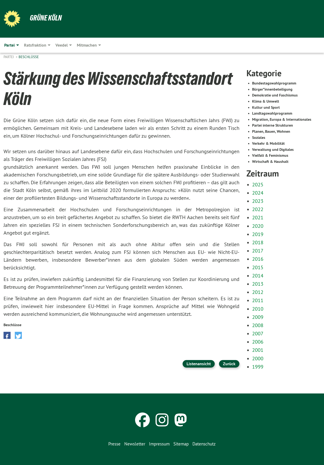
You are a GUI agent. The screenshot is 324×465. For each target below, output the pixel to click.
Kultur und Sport (266, 107)
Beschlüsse (29, 57)
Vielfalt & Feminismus (270, 155)
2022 (257, 209)
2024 (257, 192)
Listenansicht (199, 363)
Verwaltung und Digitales (273, 149)
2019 (257, 234)
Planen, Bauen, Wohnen (271, 131)
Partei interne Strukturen (272, 125)
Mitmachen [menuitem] (87, 45)
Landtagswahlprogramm (272, 113)
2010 (257, 308)
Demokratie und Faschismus (275, 95)
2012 (257, 292)
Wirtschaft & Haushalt (270, 161)
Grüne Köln (46, 18)
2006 (257, 341)
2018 (257, 242)
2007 (257, 333)
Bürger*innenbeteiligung (272, 89)
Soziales (258, 137)
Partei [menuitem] (9, 45)
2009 (257, 317)
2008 (257, 325)
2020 (257, 226)
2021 (257, 217)
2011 (257, 300)
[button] (7, 335)
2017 (257, 250)
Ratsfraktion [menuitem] (35, 45)
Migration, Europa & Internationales (281, 119)
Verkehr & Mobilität (268, 143)
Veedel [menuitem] (61, 45)
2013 (257, 284)
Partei (9, 57)
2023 (257, 201)
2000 (257, 358)
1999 (257, 366)
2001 (257, 350)
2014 (257, 275)
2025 (257, 184)
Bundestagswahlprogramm (274, 83)
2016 (257, 259)
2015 (257, 267)
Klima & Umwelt (265, 101)
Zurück (229, 363)
